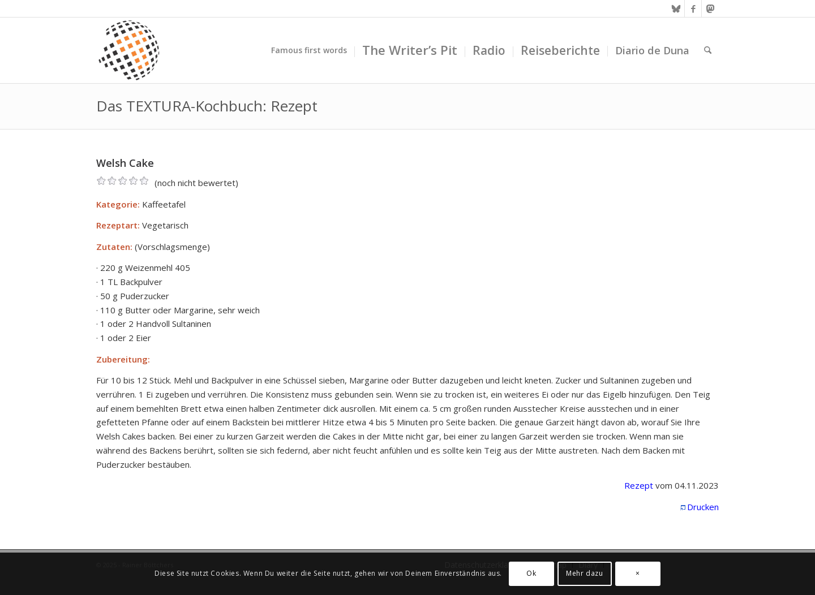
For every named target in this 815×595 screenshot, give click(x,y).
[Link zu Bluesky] (676, 8)
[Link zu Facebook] (693, 8)
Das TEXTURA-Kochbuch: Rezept (207, 106)
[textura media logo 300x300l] (129, 50)
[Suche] (708, 50)
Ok (531, 573)
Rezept (638, 485)
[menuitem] (309, 50)
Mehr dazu (584, 573)
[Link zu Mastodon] (710, 8)
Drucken (703, 506)
